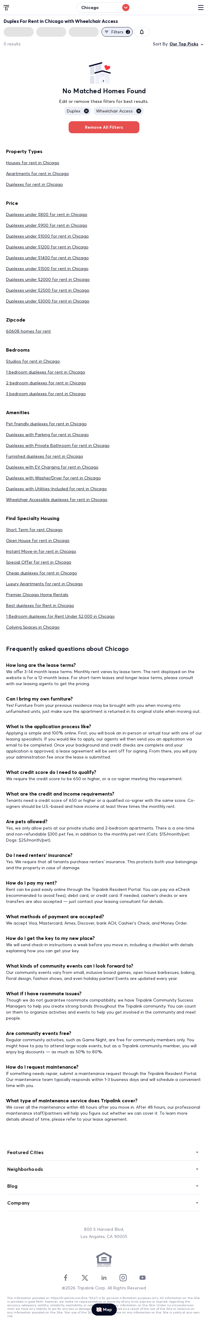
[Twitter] (84, 1277)
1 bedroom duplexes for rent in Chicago (45, 372)
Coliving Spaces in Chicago (33, 627)
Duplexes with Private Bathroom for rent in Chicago (58, 445)
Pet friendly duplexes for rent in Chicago (46, 423)
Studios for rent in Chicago (33, 361)
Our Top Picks (186, 44)
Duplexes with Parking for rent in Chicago (47, 434)
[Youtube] (142, 1277)
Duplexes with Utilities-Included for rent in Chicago (56, 488)
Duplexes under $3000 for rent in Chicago (47, 301)
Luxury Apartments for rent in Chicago (44, 583)
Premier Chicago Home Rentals (37, 594)
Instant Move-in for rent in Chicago (41, 551)
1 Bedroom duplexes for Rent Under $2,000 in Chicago (60, 616)
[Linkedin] (103, 1277)
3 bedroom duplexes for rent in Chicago (46, 393)
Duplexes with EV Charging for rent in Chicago (52, 467)
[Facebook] (65, 1277)
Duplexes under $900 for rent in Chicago (46, 225)
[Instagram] (123, 1277)
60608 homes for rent (28, 331)
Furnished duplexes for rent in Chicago (44, 456)
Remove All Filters (104, 127)
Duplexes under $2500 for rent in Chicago (47, 290)
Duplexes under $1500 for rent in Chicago (47, 268)
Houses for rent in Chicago (32, 162)
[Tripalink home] (7, 7)
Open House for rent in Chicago (38, 540)
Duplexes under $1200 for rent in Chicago (47, 247)
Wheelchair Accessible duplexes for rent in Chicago (56, 499)
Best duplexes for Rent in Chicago (40, 605)
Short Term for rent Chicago (34, 529)
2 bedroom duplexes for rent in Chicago (46, 383)
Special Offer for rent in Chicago (38, 562)
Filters (117, 31)
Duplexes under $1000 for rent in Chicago (47, 236)
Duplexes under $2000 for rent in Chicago (48, 279)
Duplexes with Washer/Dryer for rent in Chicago (53, 478)
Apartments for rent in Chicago (37, 173)
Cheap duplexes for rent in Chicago (41, 573)
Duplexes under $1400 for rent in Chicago (47, 257)
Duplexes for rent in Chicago (34, 184)
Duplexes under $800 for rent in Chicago (46, 214)
